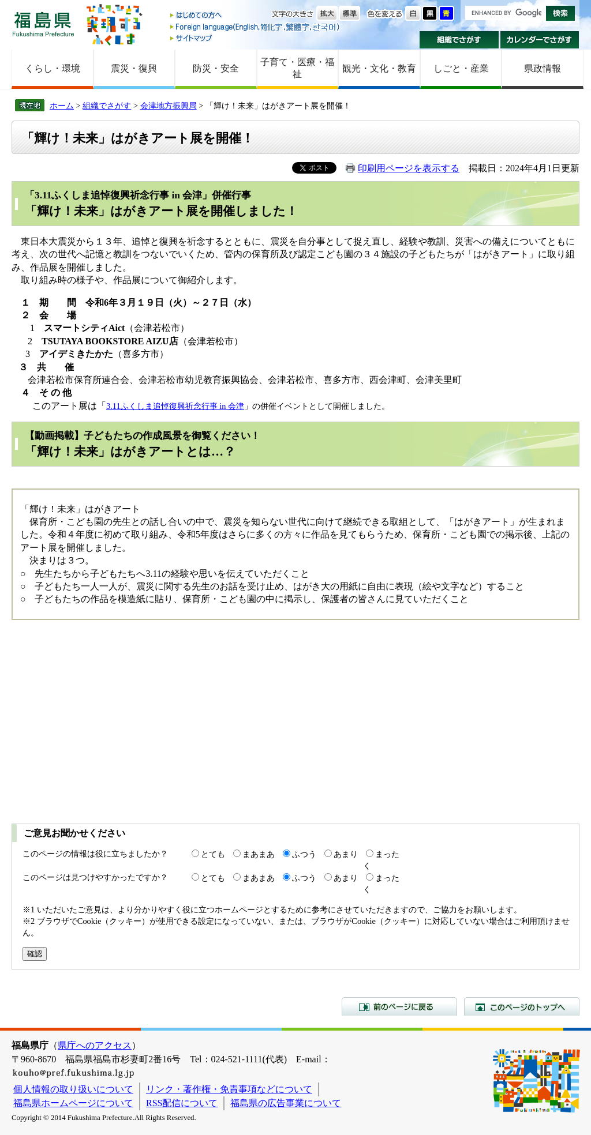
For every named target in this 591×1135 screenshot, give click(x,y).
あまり (346, 854)
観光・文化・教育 (379, 68)
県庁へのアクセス (95, 1045)
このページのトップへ (521, 1006)
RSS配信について (182, 1103)
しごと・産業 (461, 68)
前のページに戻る (399, 1006)
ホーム (62, 105)
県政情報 (542, 68)
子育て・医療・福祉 (297, 68)
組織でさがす (459, 39)
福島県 (43, 23)
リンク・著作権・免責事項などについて (229, 1089)
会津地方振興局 (168, 105)
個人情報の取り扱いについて (73, 1089)
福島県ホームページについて (73, 1103)
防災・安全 (216, 68)
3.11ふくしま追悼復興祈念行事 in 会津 (175, 406)
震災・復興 (134, 68)
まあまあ (258, 854)
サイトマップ (255, 37)
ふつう (304, 854)
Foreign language (255, 26)
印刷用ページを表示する (408, 168)
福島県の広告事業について (285, 1103)
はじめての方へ (255, 15)
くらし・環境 (52, 68)
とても (213, 854)
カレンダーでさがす (539, 39)
